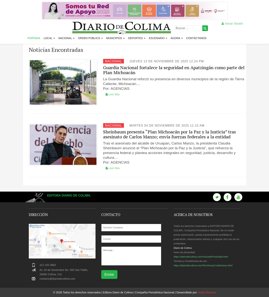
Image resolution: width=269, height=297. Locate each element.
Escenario (158, 38)
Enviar (109, 274)
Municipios (115, 38)
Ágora (177, 38)
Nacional (66, 38)
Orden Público (90, 38)
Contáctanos (196, 38)
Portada (34, 38)
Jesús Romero (207, 292)
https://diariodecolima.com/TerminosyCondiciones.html (203, 265)
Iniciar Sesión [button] (232, 23)
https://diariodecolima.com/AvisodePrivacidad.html (201, 256)
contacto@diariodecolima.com (57, 278)
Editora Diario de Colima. (69, 195)
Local (49, 38)
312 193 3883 (47, 264)
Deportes (136, 38)
